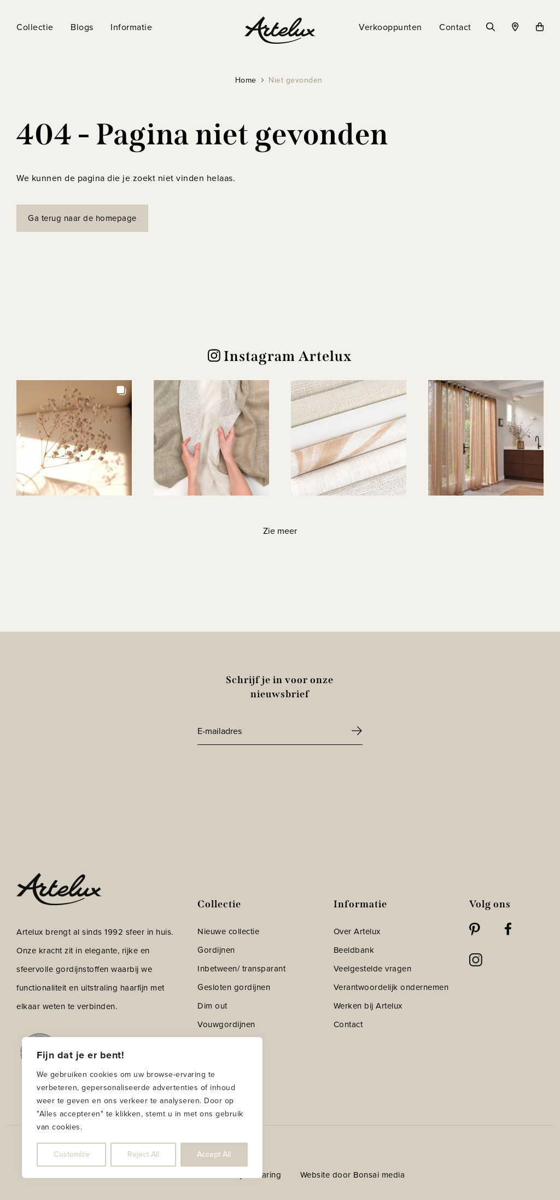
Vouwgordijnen (226, 1024)
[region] (142, 1107)
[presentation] (280, 775)
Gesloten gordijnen (233, 987)
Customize (72, 1154)
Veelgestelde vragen (373, 969)
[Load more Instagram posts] (279, 530)
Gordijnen (216, 950)
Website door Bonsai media (352, 1175)
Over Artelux (357, 931)
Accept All (214, 1154)
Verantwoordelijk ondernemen (391, 987)
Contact (348, 1024)
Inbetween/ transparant (241, 969)
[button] (74, 438)
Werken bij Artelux (368, 1006)
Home (245, 80)
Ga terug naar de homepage (82, 218)
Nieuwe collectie (228, 931)
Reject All (143, 1154)
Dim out (212, 1006)
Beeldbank (354, 950)
